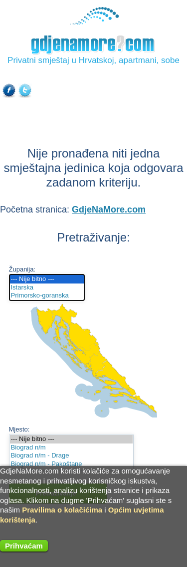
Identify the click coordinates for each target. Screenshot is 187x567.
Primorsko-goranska (47, 296)
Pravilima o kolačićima (62, 510)
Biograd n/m (71, 448)
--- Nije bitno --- (47, 279)
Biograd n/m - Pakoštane (71, 464)
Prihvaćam (24, 546)
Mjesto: (19, 429)
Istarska (47, 288)
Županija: (22, 269)
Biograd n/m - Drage (71, 456)
